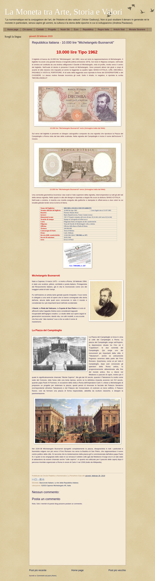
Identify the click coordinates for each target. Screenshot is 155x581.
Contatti (40, 29)
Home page (12, 29)
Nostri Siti (64, 29)
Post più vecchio (117, 570)
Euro (76, 29)
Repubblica (88, 29)
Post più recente (37, 570)
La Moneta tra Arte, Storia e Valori (63, 11)
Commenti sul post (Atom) (46, 576)
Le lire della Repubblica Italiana (66, 483)
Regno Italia (103, 29)
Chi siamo (27, 29)
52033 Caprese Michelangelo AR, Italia (56, 486)
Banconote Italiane (46, 483)
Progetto (52, 29)
